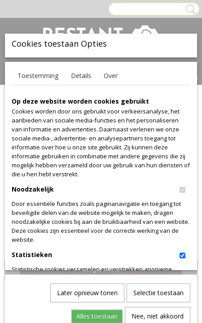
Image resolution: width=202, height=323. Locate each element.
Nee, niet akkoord (158, 218)
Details (81, 75)
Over (111, 75)
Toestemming (38, 75)
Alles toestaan (97, 218)
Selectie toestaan (158, 194)
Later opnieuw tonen (87, 194)
